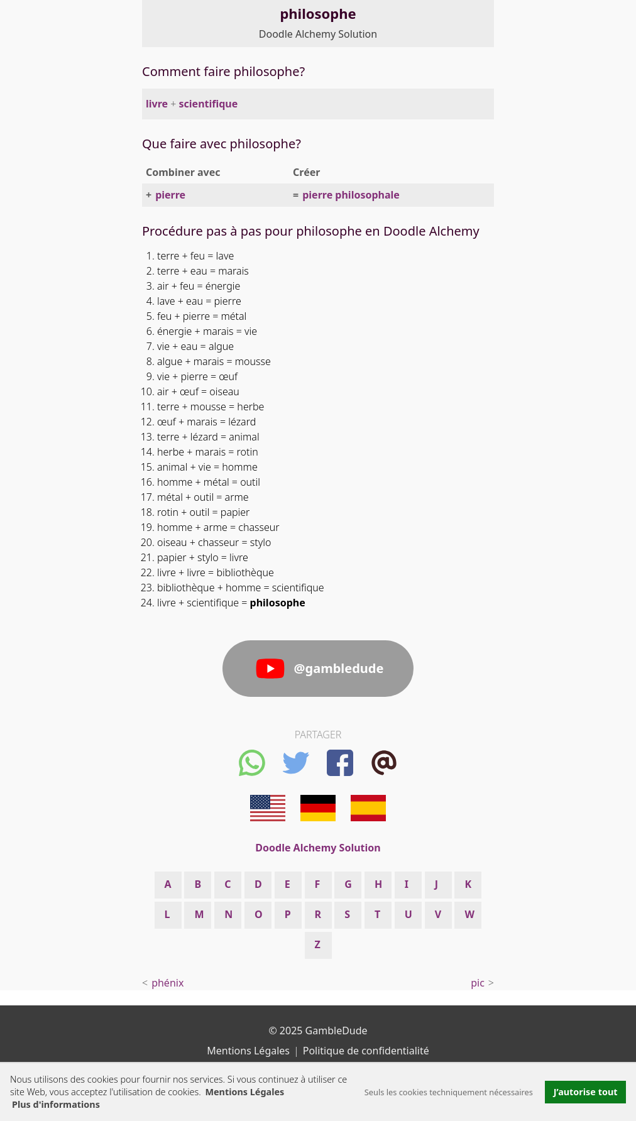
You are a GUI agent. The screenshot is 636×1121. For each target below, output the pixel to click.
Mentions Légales (244, 1092)
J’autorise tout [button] (586, 1092)
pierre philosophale (351, 195)
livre (157, 104)
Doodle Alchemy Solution (318, 34)
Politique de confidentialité (366, 1051)
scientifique (208, 104)
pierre (170, 195)
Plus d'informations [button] (56, 1104)
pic (478, 983)
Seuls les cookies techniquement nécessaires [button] (449, 1092)
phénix (167, 983)
